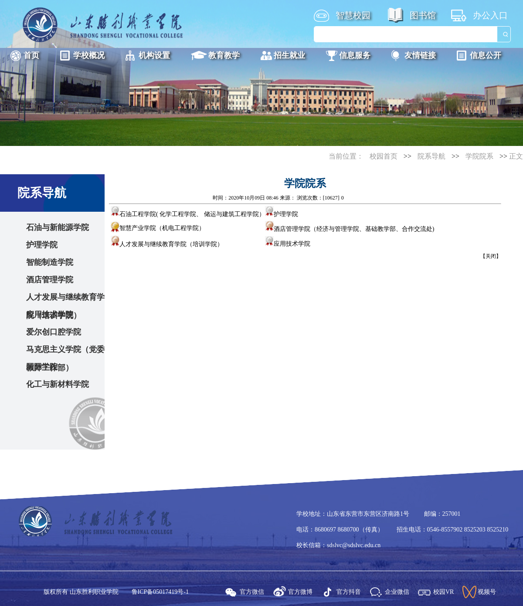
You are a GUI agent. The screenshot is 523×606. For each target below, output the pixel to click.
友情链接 (420, 55)
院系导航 (431, 156)
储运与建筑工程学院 (231, 214)
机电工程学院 (180, 228)
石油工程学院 (133, 214)
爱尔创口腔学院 (53, 332)
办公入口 (490, 15)
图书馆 (423, 15)
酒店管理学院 (49, 279)
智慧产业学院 (137, 228)
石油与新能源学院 (57, 227)
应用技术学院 (49, 314)
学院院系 (479, 156)
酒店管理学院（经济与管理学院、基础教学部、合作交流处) (350, 229)
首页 (31, 55)
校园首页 (383, 156)
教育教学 (224, 55)
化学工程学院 (178, 214)
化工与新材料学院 (57, 384)
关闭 (491, 256)
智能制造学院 (49, 262)
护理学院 (42, 244)
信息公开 (485, 55)
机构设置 (154, 55)
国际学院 (42, 366)
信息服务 (354, 55)
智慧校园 (353, 15)
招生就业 (289, 55)
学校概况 (89, 55)
